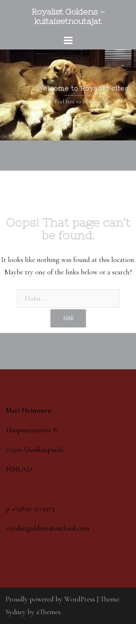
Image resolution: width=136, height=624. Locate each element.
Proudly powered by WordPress (50, 599)
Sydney (15, 612)
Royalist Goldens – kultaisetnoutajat (68, 16)
